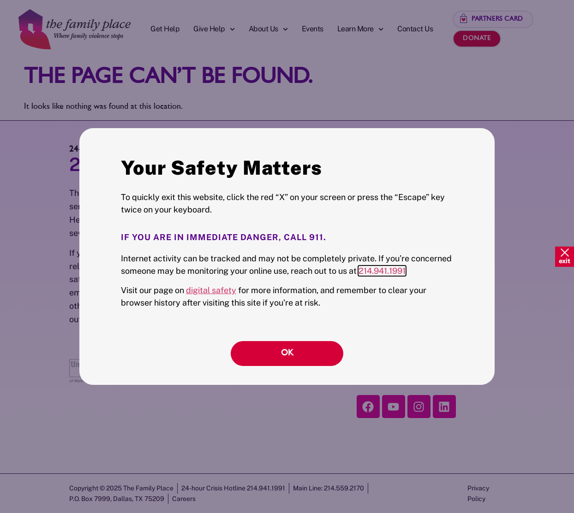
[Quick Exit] (564, 256)
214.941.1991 (382, 271)
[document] (287, 256)
